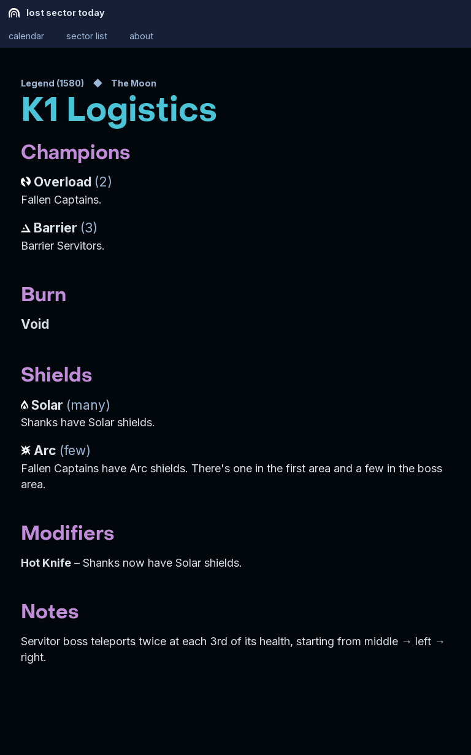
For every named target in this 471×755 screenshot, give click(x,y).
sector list (86, 36)
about (141, 36)
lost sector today (57, 12)
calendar (26, 36)
